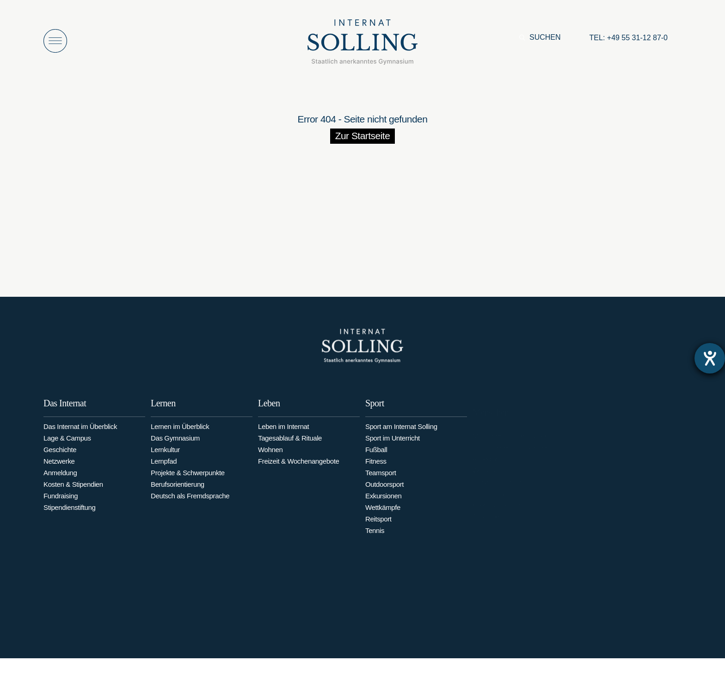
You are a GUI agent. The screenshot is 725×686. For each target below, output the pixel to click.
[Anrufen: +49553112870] (629, 38)
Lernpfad (164, 469)
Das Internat (64, 408)
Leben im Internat (283, 436)
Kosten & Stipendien (73, 489)
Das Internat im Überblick (80, 431)
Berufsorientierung (177, 492)
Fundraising (60, 501)
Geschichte (59, 455)
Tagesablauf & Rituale (290, 447)
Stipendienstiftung (69, 512)
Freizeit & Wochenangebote (298, 470)
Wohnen (270, 459)
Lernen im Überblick (180, 434)
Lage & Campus (67, 443)
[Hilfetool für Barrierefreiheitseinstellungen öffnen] (709, 358)
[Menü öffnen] (55, 41)
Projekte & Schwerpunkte (188, 480)
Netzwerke (58, 466)
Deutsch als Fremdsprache (190, 504)
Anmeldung (60, 478)
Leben (269, 412)
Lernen (163, 411)
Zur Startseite (362, 135)
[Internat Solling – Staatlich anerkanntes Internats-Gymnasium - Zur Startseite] (362, 44)
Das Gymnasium (175, 446)
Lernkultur (165, 457)
